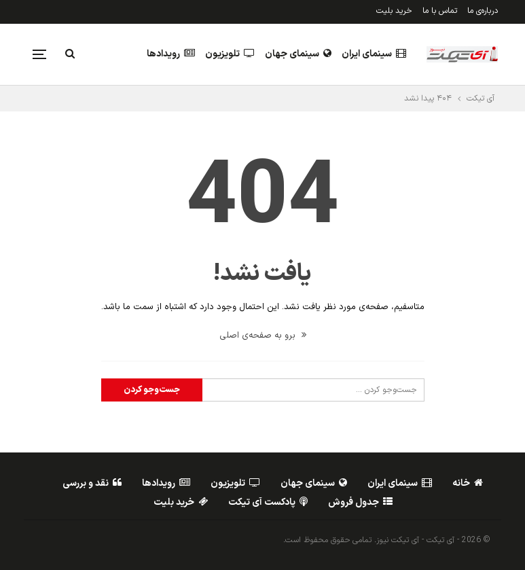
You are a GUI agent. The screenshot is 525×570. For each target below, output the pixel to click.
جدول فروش (360, 502)
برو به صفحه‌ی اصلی (262, 335)
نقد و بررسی (92, 483)
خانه (467, 483)
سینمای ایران (374, 54)
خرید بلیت (394, 11)
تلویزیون (230, 54)
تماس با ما (439, 11)
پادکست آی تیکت (268, 502)
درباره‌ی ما (482, 11)
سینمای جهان (298, 54)
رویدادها (171, 54)
